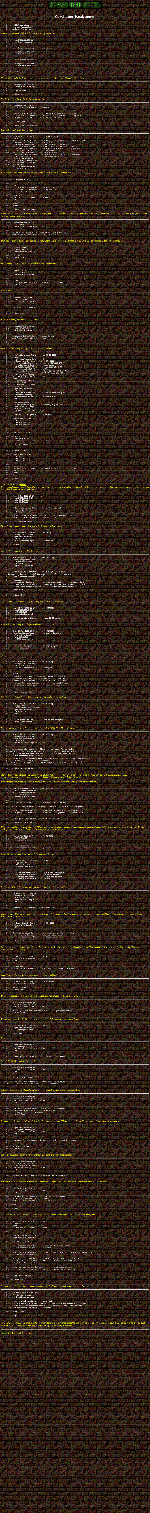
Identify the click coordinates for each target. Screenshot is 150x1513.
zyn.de (107, 1272)
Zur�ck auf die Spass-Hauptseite (22, 1509)
